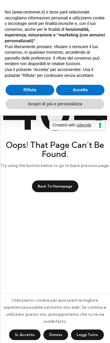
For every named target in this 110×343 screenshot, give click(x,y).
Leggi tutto (87, 334)
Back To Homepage (55, 186)
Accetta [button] (80, 89)
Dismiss (55, 334)
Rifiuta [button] (29, 89)
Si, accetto (25, 334)
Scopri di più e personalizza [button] (55, 104)
